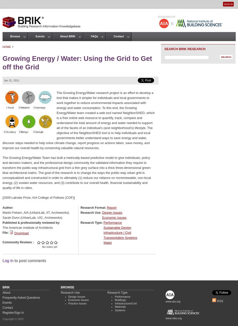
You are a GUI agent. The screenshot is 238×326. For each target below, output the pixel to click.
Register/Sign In (13, 312)
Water (107, 243)
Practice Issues (77, 303)
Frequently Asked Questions (21, 297)
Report (111, 207)
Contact (118, 36)
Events (40, 36)
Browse (15, 36)
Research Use (70, 292)
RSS (217, 301)
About (6, 292)
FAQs (94, 36)
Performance (112, 223)
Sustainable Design (117, 228)
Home (7, 46)
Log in (8, 261)
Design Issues (112, 212)
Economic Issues (114, 218)
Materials (120, 306)
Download (22, 233)
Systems (120, 310)
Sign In (228, 4)
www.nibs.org (174, 318)
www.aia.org (173, 301)
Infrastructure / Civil (117, 233)
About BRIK (67, 36)
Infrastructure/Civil (126, 303)
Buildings (120, 299)
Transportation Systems (120, 238)
